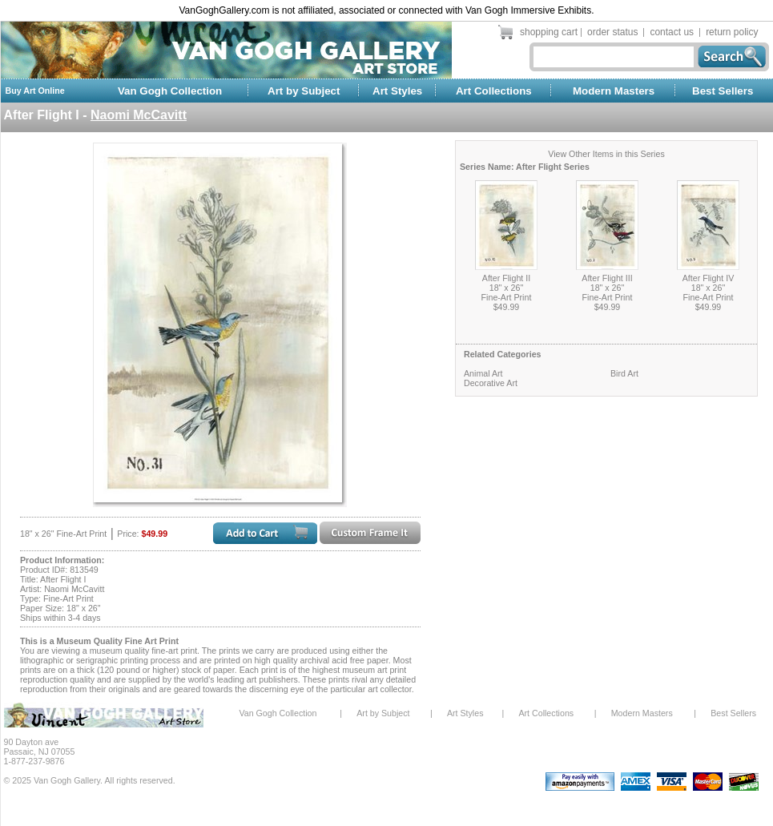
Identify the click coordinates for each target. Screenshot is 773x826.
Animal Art (483, 373)
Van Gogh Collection (170, 91)
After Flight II (506, 278)
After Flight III (607, 278)
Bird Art (624, 373)
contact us (672, 32)
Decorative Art (490, 383)
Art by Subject (304, 91)
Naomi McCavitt (139, 115)
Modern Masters (613, 91)
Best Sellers (722, 91)
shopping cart (549, 32)
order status (612, 32)
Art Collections (494, 91)
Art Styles (397, 91)
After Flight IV (708, 278)
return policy (732, 32)
